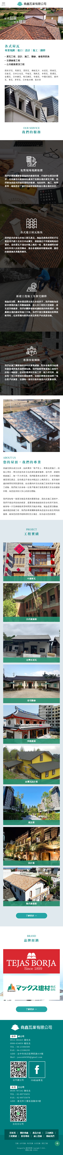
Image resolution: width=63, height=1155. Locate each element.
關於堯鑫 (24, 1133)
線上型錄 (38, 1136)
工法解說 (49, 1133)
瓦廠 (16, 1143)
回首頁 (13, 1133)
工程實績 (13, 1136)
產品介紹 (37, 1133)
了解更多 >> (31, 916)
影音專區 (25, 1136)
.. (45, 1148)
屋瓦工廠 (45, 1143)
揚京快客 (29, 1148)
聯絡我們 (50, 1136)
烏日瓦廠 (30, 1143)
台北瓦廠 (37, 1143)
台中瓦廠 (23, 1143)
